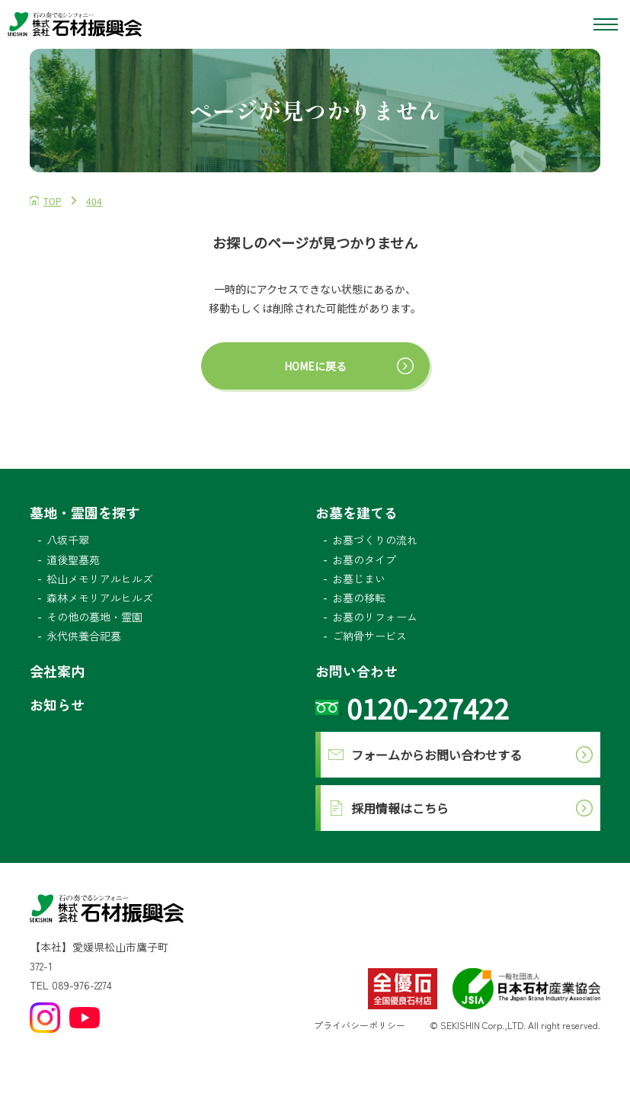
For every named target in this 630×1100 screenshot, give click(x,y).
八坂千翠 (67, 539)
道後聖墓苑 (73, 559)
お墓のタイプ (364, 559)
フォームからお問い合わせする (436, 755)
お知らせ (57, 704)
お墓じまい (358, 578)
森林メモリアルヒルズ (99, 597)
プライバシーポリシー (359, 1024)
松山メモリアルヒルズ (99, 578)
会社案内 (57, 671)
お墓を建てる (356, 512)
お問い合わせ (356, 671)
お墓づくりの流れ (374, 539)
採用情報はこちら (400, 808)
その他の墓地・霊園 (94, 616)
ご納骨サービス (369, 635)
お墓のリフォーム (374, 616)
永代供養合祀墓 (83, 635)
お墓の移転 (358, 597)
